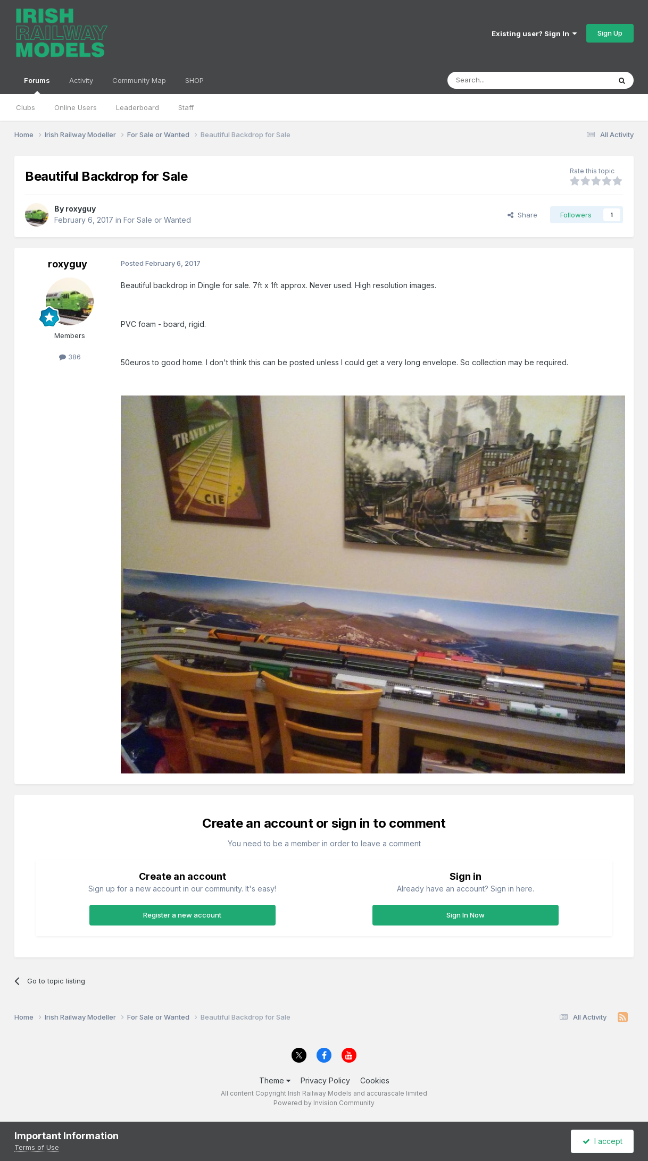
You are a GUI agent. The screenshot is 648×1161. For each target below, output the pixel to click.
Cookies (374, 1080)
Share (522, 215)
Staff (186, 107)
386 (70, 356)
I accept (602, 1141)
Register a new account (182, 915)
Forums (37, 85)
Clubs (25, 107)
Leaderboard (137, 107)
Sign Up (609, 33)
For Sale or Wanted (157, 219)
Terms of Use (36, 1147)
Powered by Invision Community (324, 1103)
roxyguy (80, 208)
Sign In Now (465, 915)
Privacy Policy (325, 1080)
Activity (81, 80)
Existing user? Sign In (534, 33)
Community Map (139, 80)
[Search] (501, 80)
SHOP (194, 80)
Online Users (75, 107)
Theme (274, 1080)
